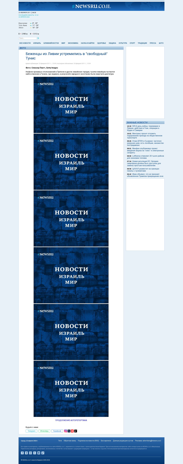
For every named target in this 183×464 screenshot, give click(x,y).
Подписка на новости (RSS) (88, 441)
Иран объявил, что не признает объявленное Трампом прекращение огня (145, 175)
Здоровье (101, 43)
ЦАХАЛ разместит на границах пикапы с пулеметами (143, 170)
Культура (123, 43)
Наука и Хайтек (87, 43)
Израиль (37, 43)
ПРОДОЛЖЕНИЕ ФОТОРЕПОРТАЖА (71, 420)
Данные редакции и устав (123, 441)
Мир (63, 43)
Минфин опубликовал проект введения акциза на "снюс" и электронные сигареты (145, 150)
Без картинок (106, 441)
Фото (161, 43)
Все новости (25, 43)
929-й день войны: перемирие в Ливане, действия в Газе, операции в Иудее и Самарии (143, 128)
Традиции (142, 43)
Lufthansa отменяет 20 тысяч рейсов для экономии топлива (145, 157)
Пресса (153, 43)
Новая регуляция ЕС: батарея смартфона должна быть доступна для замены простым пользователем (144, 163)
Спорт (132, 43)
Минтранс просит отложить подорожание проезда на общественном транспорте (144, 136)
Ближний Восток (51, 43)
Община (112, 43)
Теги (60, 441)
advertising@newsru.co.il (152, 441)
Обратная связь (70, 441)
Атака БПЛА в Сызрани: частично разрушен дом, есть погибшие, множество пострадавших (145, 143)
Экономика (73, 43)
